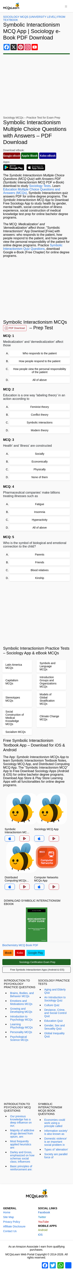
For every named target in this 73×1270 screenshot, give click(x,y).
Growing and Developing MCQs (21, 1010)
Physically (39, 469)
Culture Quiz (52, 1005)
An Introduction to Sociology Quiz (55, 999)
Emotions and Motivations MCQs (21, 1002)
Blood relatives (40, 570)
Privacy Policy (11, 1221)
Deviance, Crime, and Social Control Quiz (55, 1013)
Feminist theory (39, 406)
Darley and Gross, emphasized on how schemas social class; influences (22, 1157)
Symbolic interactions (39, 422)
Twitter (42, 1217)
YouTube (43, 1221)
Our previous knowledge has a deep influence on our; (21, 1121)
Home (6, 1212)
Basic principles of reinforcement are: (21, 1168)
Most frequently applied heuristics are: (20, 1144)
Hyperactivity (39, 519)
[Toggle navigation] (66, 6)
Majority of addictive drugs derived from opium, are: (22, 1133)
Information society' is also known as (56, 1132)
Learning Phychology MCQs (21, 1026)
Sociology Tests (40, 186)
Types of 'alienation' (56, 1149)
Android (42, 1230)
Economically (39, 461)
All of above (40, 379)
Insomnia (39, 512)
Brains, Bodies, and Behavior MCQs (22, 994)
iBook (8, 952)
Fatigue (39, 504)
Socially (39, 453)
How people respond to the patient (39, 361)
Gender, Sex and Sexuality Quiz (54, 1027)
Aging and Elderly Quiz (55, 991)
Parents (39, 554)
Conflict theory (39, 414)
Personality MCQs (21, 1032)
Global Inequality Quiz (54, 1035)
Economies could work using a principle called (54, 1123)
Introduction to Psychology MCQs (21, 1018)
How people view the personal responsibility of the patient (39, 370)
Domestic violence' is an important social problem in (55, 1141)
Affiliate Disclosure (14, 1226)
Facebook (44, 1212)
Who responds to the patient (40, 353)
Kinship (39, 578)
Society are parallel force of (56, 1156)
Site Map (8, 1217)
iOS (40, 1234)
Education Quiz (53, 1020)
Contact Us (10, 1231)
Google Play (35, 952)
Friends (39, 562)
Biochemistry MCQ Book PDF (20, 945)
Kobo (20, 952)
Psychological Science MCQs (19, 1038)
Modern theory (39, 430)
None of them (39, 477)
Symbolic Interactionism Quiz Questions (32, 247)
